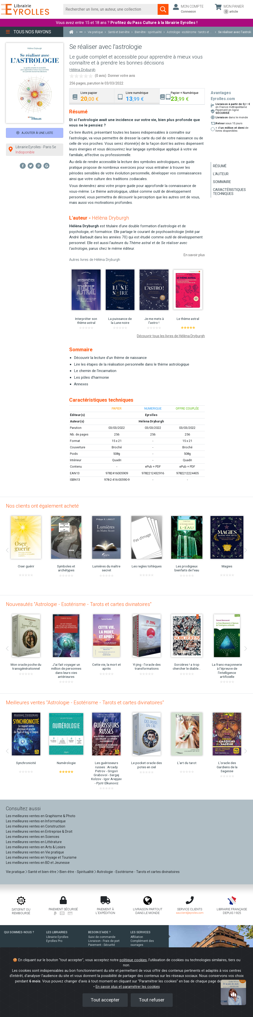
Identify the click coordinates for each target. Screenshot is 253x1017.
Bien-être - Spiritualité (77, 872)
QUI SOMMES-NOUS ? (19, 932)
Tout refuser (152, 1000)
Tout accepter (105, 1000)
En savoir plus (194, 255)
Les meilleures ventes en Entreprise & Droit (39, 831)
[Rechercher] (110, 9)
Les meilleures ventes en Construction (35, 826)
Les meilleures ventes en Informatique (36, 821)
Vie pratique (15, 872)
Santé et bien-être (42, 872)
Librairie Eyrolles (57, 937)
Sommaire (222, 182)
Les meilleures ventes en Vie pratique (35, 852)
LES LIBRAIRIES (56, 932)
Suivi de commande (101, 937)
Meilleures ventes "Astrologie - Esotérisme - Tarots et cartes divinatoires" (85, 703)
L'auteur (221, 174)
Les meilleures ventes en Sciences (32, 837)
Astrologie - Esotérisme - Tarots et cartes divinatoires (138, 872)
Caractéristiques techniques (229, 192)
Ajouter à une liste (34, 133)
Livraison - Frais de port (104, 941)
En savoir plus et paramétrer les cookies (128, 987)
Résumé (220, 166)
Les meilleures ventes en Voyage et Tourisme (41, 857)
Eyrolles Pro (54, 941)
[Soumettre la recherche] (163, 9)
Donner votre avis (121, 76)
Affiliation (136, 937)
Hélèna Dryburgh (82, 70)
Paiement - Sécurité (101, 945)
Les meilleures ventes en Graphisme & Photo (40, 816)
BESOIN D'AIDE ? (99, 932)
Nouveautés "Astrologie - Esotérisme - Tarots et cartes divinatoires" (78, 604)
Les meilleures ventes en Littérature (34, 842)
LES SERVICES (140, 932)
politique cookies (133, 960)
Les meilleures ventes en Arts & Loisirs (35, 847)
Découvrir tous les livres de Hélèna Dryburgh (171, 336)
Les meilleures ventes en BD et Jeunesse (38, 863)
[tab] (91, 96)
